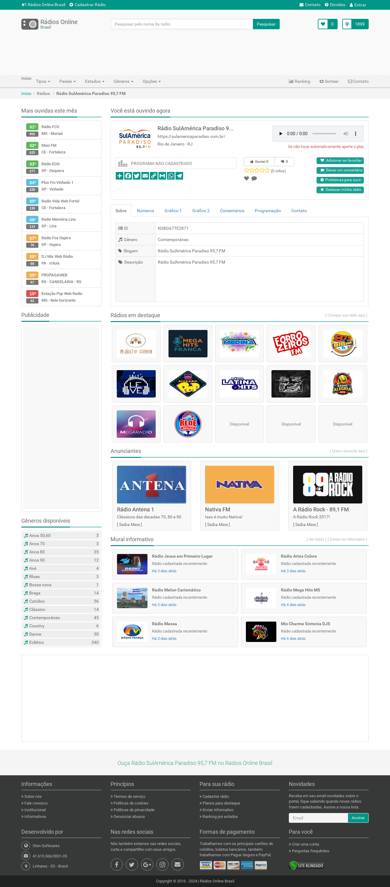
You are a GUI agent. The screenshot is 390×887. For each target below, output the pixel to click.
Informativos (34, 816)
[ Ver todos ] (316, 539)
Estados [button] (95, 81)
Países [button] (67, 81)
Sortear (329, 81)
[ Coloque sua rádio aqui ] (346, 315)
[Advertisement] (195, 52)
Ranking (299, 81)
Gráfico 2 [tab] (201, 210)
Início (26, 93)
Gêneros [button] (123, 81)
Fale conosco (35, 803)
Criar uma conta (305, 844)
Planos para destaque (221, 803)
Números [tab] (145, 210)
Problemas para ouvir (341, 180)
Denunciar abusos (129, 816)
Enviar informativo (217, 810)
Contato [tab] (299, 210)
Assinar (358, 817)
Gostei (259, 162)
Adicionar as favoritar (341, 160)
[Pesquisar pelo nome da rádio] (182, 24)
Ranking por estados (220, 816)
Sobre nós (32, 796)
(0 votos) (278, 171)
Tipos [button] (43, 81)
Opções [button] (152, 81)
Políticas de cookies (130, 803)
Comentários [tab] (232, 210)
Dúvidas (335, 4)
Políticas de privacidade (133, 810)
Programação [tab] (268, 210)
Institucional (34, 810)
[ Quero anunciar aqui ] (348, 451)
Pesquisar (266, 24)
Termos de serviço (129, 796)
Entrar (358, 4)
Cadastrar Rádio (87, 4)
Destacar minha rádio (341, 190)
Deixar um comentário (342, 170)
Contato (310, 4)
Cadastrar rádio (215, 796)
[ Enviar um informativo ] (347, 539)
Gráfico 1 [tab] (173, 210)
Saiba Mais (129, 524)
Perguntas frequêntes (310, 851)
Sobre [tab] (120, 210)
